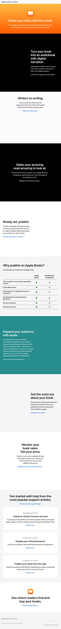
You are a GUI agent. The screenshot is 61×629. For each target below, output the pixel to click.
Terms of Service (55, 625)
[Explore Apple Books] (30, 605)
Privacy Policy (46, 625)
